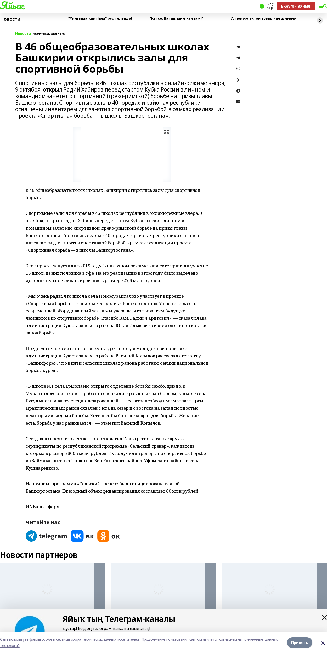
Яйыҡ (12, 5)
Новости (10, 19)
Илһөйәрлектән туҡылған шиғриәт (264, 18)
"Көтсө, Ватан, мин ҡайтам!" (176, 18)
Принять (299, 642)
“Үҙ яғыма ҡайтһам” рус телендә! (100, 18)
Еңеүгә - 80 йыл (295, 6)
